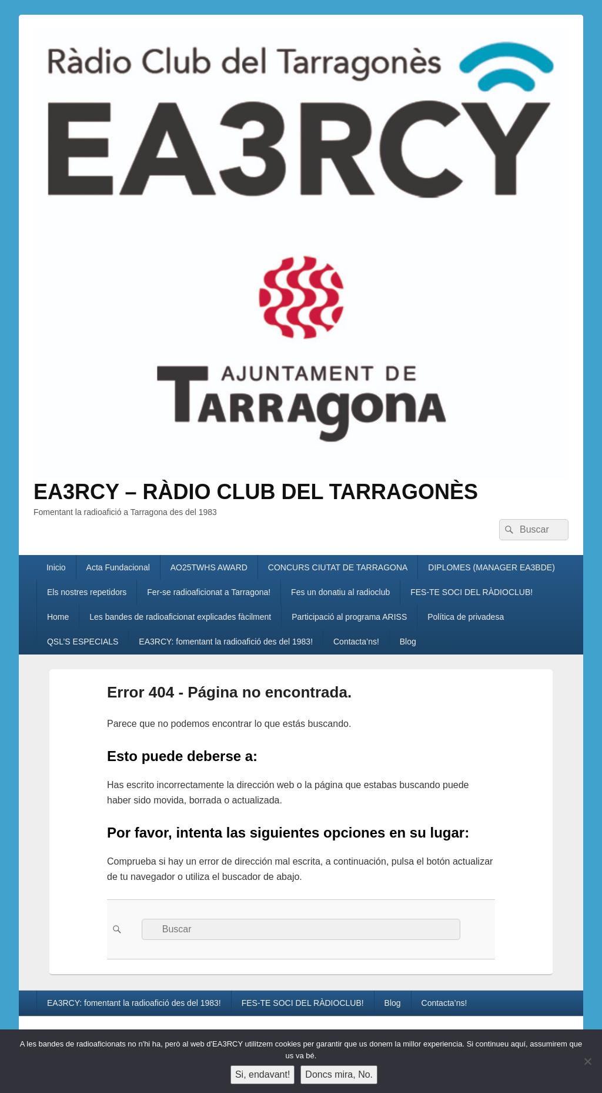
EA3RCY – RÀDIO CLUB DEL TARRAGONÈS (256, 492)
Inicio (56, 567)
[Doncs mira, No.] (587, 1061)
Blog (408, 641)
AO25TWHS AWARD (209, 567)
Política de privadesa (465, 617)
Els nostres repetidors (86, 592)
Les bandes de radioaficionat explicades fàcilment (180, 617)
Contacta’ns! (356, 641)
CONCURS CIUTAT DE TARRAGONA (338, 567)
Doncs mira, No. (339, 1074)
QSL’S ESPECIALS (82, 641)
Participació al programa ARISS (349, 617)
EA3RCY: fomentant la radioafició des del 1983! (226, 641)
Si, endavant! (262, 1074)
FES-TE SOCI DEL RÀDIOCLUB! (471, 592)
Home (58, 617)
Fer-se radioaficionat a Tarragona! (208, 592)
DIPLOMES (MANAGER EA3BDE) (491, 567)
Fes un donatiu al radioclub (340, 592)
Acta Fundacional (118, 567)
